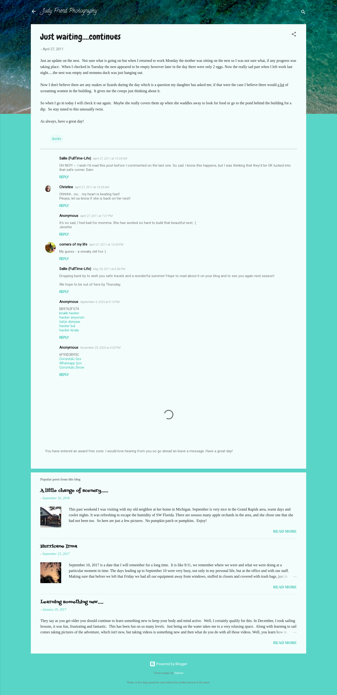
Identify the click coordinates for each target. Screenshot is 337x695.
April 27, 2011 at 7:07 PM (96, 216)
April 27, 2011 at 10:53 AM (92, 187)
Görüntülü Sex (70, 359)
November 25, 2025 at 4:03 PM (100, 347)
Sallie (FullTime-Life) (75, 158)
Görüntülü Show (71, 367)
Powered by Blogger (168, 664)
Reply (64, 177)
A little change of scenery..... (74, 491)
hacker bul (67, 326)
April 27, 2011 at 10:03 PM (106, 244)
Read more (285, 531)
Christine (66, 187)
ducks (56, 139)
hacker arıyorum (71, 317)
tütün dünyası (69, 322)
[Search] (303, 13)
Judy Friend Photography (69, 11)
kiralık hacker (69, 313)
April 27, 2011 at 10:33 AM (110, 158)
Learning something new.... (71, 602)
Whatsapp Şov (70, 363)
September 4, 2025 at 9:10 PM (100, 302)
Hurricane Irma (58, 546)
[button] (294, 35)
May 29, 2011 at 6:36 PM (109, 269)
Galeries (179, 673)
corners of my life (73, 244)
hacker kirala (69, 330)
